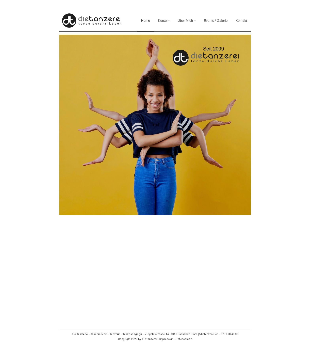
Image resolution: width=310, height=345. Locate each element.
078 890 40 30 (229, 334)
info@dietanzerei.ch (205, 334)
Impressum (166, 338)
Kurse (164, 21)
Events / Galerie (216, 21)
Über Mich (187, 21)
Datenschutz (184, 338)
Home (145, 21)
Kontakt (241, 21)
